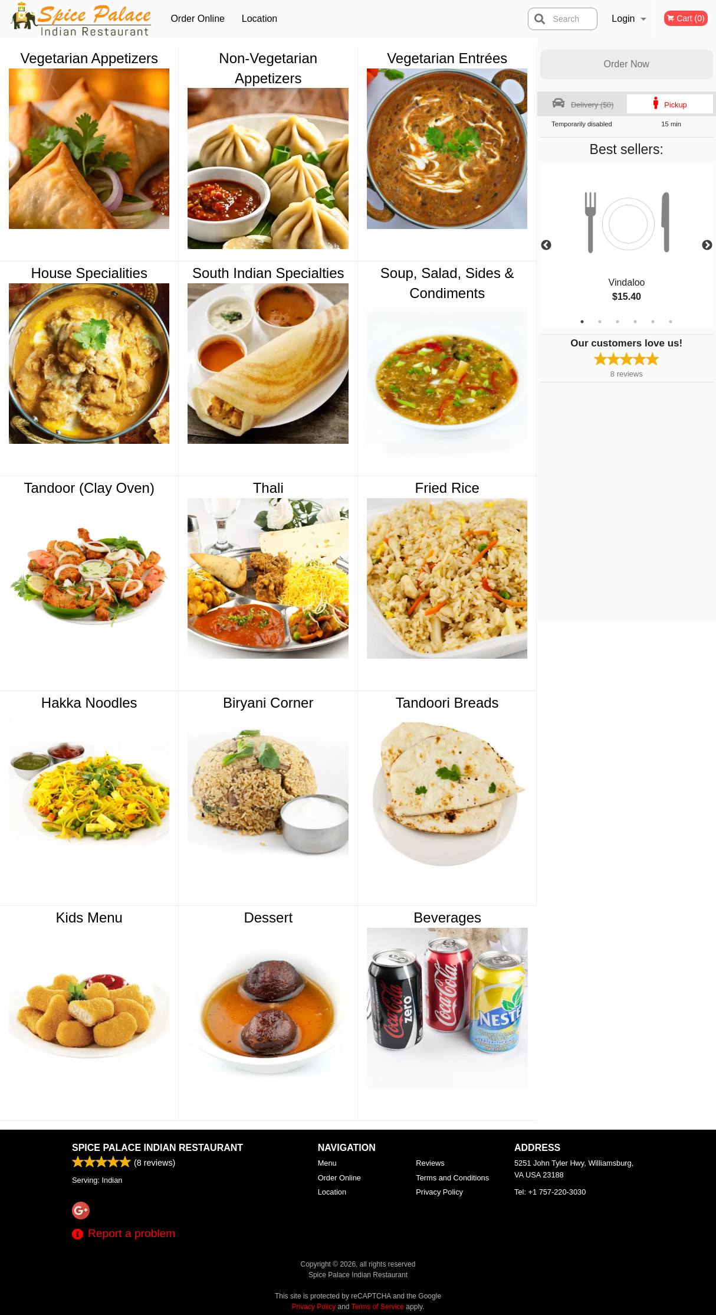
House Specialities (89, 273)
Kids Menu (89, 917)
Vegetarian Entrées (447, 58)
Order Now (626, 64)
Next (707, 245)
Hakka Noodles (89, 703)
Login (623, 19)
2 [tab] (600, 322)
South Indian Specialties (268, 273)
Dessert (268, 917)
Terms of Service (378, 1307)
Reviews (430, 1163)
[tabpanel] (627, 245)
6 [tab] (670, 322)
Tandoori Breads (447, 703)
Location (260, 19)
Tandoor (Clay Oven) (89, 488)
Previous (546, 245)
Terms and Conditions (452, 1177)
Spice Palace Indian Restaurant (157, 1148)
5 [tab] (653, 322)
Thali (268, 488)
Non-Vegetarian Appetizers (268, 68)
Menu (327, 1163)
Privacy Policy (439, 1192)
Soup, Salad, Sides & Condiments (447, 283)
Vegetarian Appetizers (89, 58)
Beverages (447, 917)
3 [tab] (617, 322)
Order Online (197, 19)
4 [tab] (635, 322)
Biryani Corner (268, 703)
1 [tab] (582, 322)
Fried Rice (447, 488)
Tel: (550, 1192)
